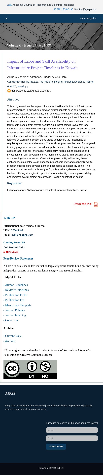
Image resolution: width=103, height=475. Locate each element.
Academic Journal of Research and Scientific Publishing (40, 4)
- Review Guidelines (16, 290)
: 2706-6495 (16, 230)
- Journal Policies (14, 310)
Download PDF (86, 205)
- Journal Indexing (14, 315)
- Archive (9, 341)
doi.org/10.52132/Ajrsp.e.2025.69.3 (29, 91)
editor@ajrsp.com (85, 9)
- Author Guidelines (15, 285)
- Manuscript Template (17, 305)
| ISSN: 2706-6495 (63, 9)
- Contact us (10, 320)
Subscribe (56, 446)
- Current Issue (12, 336)
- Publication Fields (15, 295)
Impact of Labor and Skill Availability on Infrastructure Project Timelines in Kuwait (42, 64)
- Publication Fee (13, 300)
